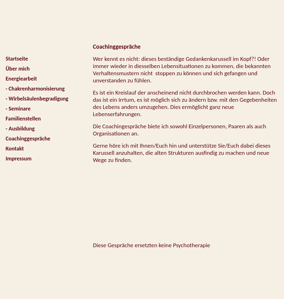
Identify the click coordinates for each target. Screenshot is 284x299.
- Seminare (18, 108)
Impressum (18, 158)
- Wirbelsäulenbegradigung (37, 98)
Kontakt (15, 148)
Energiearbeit (21, 78)
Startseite (17, 58)
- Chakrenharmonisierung (35, 88)
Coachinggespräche (28, 138)
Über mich (18, 68)
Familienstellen (23, 118)
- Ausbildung (20, 128)
